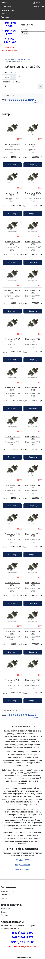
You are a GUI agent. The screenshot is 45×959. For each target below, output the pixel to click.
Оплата (4, 14)
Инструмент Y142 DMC (32, 438)
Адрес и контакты (7, 891)
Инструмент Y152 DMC (32, 681)
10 (26, 100)
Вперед (31, 100)
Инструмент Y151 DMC (12, 681)
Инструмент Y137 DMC (12, 340)
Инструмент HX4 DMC (12, 194)
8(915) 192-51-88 (9, 41)
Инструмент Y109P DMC (33, 243)
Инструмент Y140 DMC (32, 389)
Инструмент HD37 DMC (12, 145)
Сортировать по (9, 73)
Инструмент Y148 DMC (32, 584)
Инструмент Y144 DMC (32, 486)
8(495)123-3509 (9, 24)
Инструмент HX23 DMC (33, 145)
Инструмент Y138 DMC (32, 340)
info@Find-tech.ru (22, 865)
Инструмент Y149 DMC (12, 632)
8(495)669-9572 (9, 33)
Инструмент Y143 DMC (12, 486)
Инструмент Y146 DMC (32, 535)
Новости (4, 898)
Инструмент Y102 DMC (12, 243)
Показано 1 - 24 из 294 (11, 82)
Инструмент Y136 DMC (32, 291)
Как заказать (6, 909)
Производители (8, 10)
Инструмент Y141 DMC (12, 438)
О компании (6, 6)
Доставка (5, 17)
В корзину (12, 165)
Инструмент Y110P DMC (12, 291)
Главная (4, 3)
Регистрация (38, 6)
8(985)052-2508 (22, 860)
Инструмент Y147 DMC (12, 584)
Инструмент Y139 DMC (12, 389)
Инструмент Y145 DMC (12, 535)
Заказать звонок (22, 869)
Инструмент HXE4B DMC (33, 194)
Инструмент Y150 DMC (32, 632)
